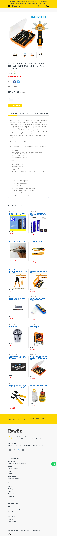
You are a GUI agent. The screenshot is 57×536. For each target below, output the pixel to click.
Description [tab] (12, 114)
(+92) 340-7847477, (21, 438)
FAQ (9, 506)
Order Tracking (12, 521)
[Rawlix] (16, 6)
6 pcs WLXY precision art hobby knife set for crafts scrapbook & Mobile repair (17, 357)
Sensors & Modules (13, 468)
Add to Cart (15, 105)
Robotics (10, 471)
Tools (24, 10)
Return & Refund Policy (14, 509)
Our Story (10, 489)
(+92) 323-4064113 (34, 438)
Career (9, 491)
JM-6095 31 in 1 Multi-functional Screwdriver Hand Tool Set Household (37, 299)
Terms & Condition (13, 494)
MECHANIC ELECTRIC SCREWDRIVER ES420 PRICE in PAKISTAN (17, 214)
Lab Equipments (12, 476)
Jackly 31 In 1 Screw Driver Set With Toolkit (38, 386)
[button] (38, 6)
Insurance (10, 511)
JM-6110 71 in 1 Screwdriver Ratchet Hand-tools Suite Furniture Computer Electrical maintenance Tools (38, 358)
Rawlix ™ (10, 530)
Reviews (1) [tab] (24, 114)
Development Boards (13, 458)
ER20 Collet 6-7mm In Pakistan (16, 326)
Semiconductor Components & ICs (17, 463)
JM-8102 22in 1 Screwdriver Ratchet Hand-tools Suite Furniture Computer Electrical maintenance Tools (38, 270)
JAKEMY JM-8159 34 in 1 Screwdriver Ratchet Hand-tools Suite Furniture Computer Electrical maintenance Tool (38, 328)
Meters (10, 473)
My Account (11, 524)
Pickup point (11, 519)
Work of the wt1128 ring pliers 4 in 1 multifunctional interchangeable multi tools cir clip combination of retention (18, 387)
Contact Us (11, 514)
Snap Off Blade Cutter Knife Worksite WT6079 (37, 242)
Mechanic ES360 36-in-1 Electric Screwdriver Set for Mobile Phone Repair (38, 214)
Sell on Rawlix (11, 499)
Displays (10, 466)
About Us (10, 486)
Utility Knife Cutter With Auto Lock (18, 242)
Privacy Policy (11, 496)
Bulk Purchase (11, 516)
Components (11, 461)
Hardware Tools (36, 10)
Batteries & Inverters (13, 478)
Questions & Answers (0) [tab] (39, 114)
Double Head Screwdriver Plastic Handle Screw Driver (17, 299)
